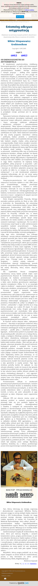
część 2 (14, 55)
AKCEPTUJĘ (20, 16)
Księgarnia (17, 19)
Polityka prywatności (7, 573)
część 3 (24, 55)
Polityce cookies (29, 10)
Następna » (33, 563)
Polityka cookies (6, 576)
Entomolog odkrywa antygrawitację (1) (18, 22)
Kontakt (28, 19)
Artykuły (5, 19)
